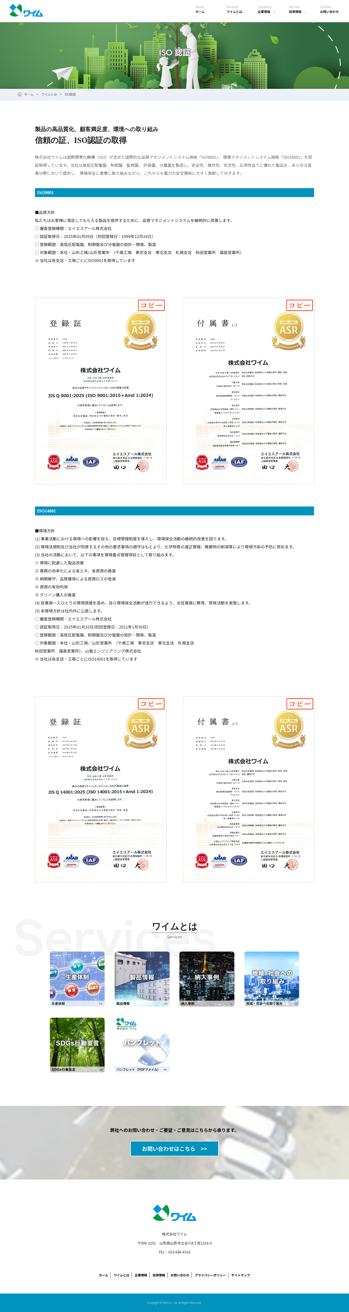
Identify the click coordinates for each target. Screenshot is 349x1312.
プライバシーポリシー (210, 1275)
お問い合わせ (329, 9)
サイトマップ (240, 1275)
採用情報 (297, 9)
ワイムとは (235, 9)
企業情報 (266, 9)
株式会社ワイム (27, 11)
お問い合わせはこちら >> (174, 1148)
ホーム (200, 9)
